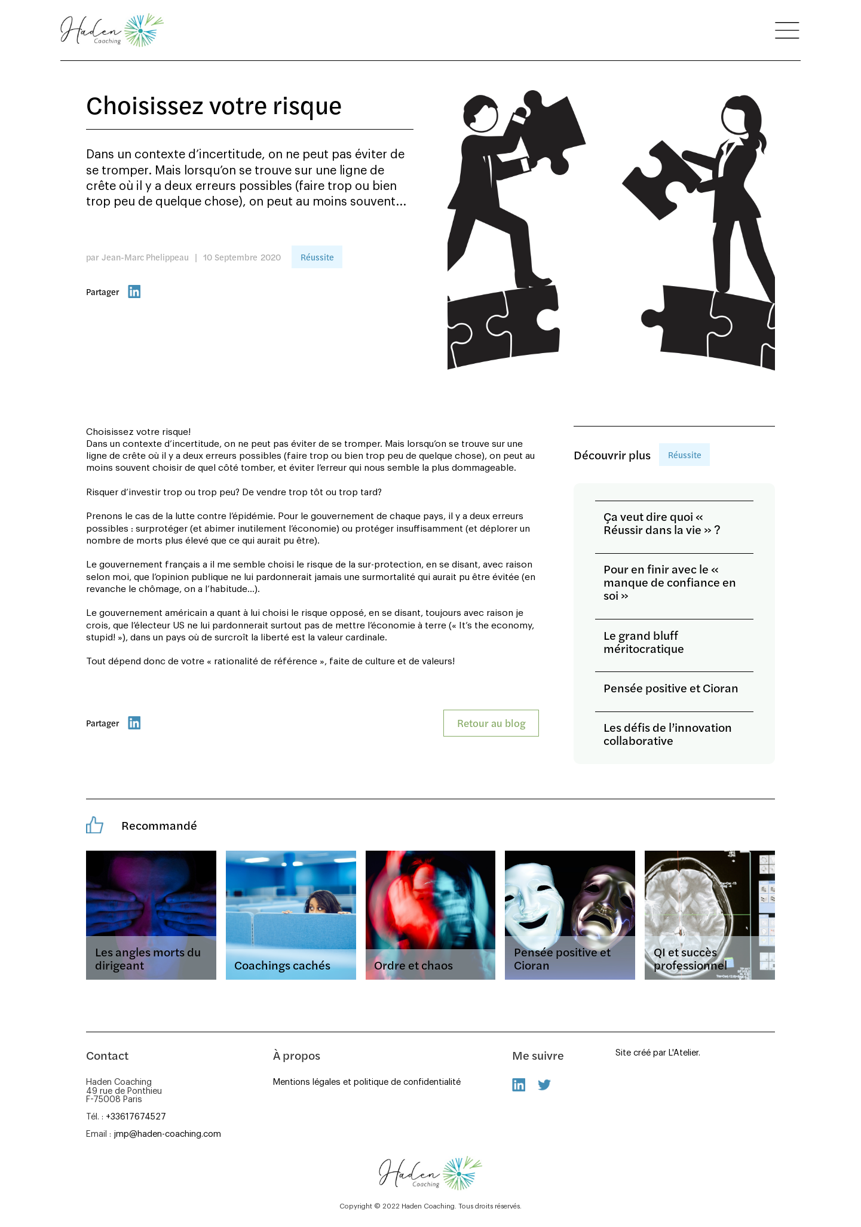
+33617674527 (136, 1116)
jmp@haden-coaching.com (167, 1134)
